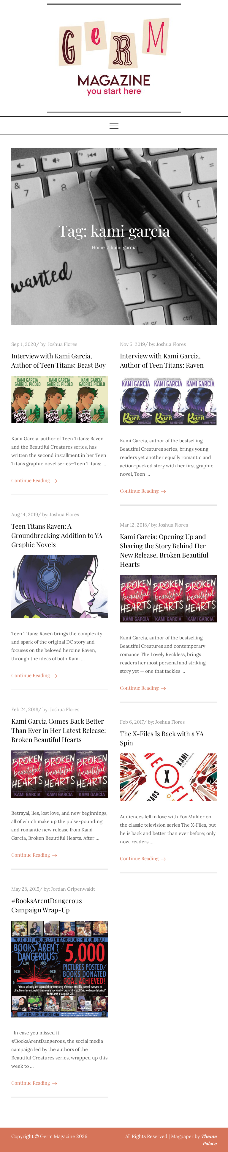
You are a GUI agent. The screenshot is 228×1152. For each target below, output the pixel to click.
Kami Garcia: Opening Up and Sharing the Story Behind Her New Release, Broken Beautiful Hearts (164, 550)
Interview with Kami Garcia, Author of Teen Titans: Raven (162, 360)
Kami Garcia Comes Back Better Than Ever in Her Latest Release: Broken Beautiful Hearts (58, 730)
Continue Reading (34, 480)
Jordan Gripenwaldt (73, 889)
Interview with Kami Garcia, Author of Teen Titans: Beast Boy (58, 360)
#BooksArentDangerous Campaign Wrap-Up (46, 905)
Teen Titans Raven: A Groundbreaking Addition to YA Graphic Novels (56, 535)
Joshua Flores (62, 344)
